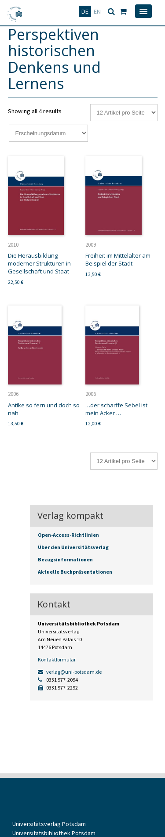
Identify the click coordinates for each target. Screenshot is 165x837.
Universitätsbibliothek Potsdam (53, 833)
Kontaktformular (57, 659)
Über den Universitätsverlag (73, 547)
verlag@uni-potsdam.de (70, 671)
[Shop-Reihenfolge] (48, 133)
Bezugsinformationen (65, 559)
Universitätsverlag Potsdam (49, 824)
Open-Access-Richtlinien (68, 535)
